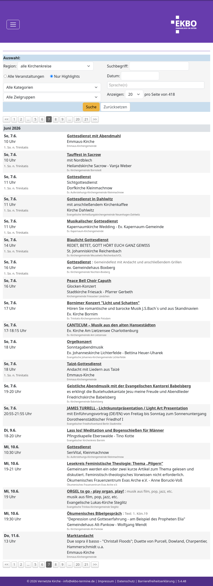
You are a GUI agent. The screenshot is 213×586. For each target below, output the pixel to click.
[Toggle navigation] (13, 24)
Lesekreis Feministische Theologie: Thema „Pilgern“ (115, 463)
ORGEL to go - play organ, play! (95, 491)
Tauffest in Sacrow (84, 154)
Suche (91, 106)
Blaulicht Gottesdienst (87, 239)
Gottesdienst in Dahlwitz (90, 198)
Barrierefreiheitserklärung (156, 581)
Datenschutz (126, 581)
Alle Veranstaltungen (26, 76)
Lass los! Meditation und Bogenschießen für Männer (115, 430)
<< (6, 119)
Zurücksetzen (115, 106)
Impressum (106, 581)
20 (77, 119)
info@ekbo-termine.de (79, 581)
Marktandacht (80, 535)
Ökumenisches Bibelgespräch (94, 513)
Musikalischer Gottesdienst (92, 221)
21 (86, 119)
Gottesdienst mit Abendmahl (94, 135)
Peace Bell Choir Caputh (89, 280)
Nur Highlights (67, 76)
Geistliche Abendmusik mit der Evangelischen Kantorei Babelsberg (129, 385)
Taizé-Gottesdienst (84, 363)
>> (95, 119)
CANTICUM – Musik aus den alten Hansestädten (111, 325)
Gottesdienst (79, 176)
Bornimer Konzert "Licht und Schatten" (103, 302)
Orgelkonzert (79, 341)
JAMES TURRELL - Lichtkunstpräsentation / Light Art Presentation (127, 408)
